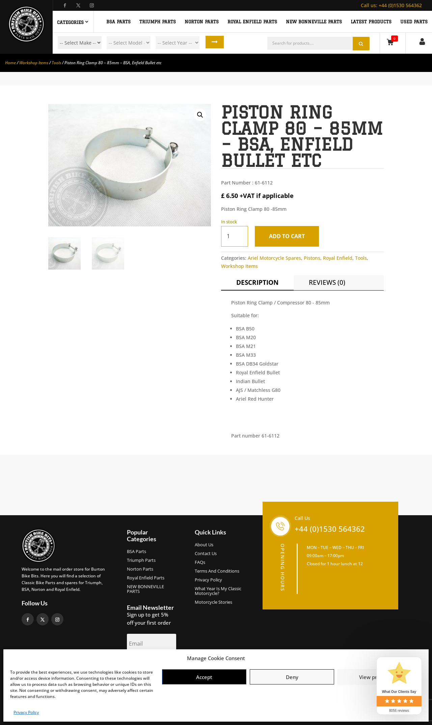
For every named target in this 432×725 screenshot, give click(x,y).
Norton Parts (140, 569)
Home (10, 63)
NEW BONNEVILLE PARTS (314, 21)
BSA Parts (136, 551)
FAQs (200, 562)
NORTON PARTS (202, 21)
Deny (292, 677)
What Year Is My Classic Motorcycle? (218, 591)
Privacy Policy (26, 712)
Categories (70, 22)
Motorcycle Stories (213, 602)
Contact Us (206, 553)
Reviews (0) (327, 282)
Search (212, 42)
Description (257, 282)
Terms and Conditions (217, 571)
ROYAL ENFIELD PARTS (252, 21)
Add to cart (288, 236)
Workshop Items (33, 63)
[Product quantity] (234, 236)
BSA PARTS (118, 21)
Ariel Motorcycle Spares (274, 258)
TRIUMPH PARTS (157, 21)
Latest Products (371, 21)
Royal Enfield (337, 258)
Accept (204, 677)
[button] (200, 115)
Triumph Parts (141, 560)
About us (204, 545)
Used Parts (414, 21)
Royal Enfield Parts (145, 578)
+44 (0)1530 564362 (391, 5)
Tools (56, 63)
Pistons (312, 258)
